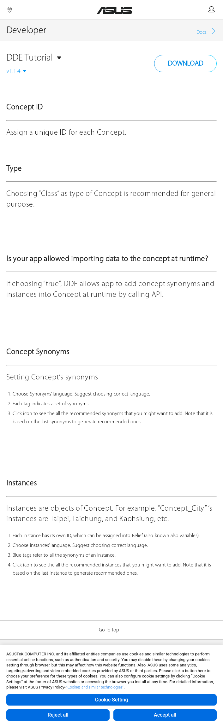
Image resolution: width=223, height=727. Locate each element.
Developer (26, 31)
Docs (201, 32)
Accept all (165, 715)
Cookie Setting (111, 700)
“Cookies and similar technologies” (95, 687)
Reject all (58, 715)
